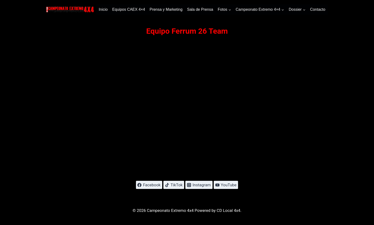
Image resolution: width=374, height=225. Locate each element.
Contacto (317, 9)
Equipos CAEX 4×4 (128, 9)
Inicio (103, 9)
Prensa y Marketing (166, 9)
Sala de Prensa (200, 9)
